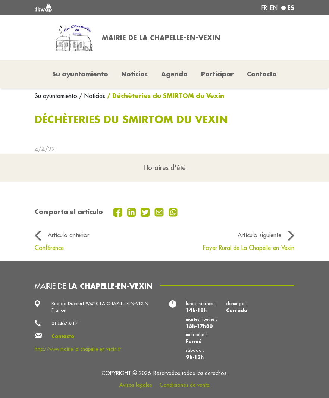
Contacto (262, 74)
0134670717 (64, 323)
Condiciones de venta (185, 385)
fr (264, 8)
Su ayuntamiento (57, 96)
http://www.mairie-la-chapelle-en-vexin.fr (78, 349)
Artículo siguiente (259, 235)
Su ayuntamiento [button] (80, 74)
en (274, 8)
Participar (217, 74)
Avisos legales (135, 385)
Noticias (134, 74)
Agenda (174, 74)
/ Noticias (92, 96)
